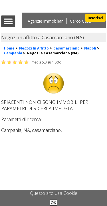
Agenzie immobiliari (46, 21)
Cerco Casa (80, 21)
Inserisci (95, 17)
